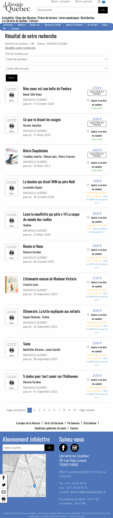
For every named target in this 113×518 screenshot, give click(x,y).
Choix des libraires (25, 17)
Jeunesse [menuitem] (21, 24)
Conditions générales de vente (50, 428)
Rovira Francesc (67, 156)
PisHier (46, 317)
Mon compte (60, 1)
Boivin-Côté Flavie (32, 94)
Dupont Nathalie (31, 317)
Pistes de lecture (47, 17)
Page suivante (87, 410)
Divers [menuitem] (105, 24)
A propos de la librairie (28, 423)
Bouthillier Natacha (33, 350)
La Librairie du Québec (15, 20)
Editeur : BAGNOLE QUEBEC (52, 43)
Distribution (87, 17)
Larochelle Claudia (32, 187)
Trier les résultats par (16, 53)
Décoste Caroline (32, 252)
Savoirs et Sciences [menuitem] (74, 24)
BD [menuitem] (4, 28)
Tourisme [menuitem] (15, 28)
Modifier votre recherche (20, 48)
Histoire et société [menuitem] (52, 24)
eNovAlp (81, 516)
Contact (34, 20)
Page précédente (16, 410)
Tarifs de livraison (53, 423)
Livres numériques (69, 17)
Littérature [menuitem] (8, 24)
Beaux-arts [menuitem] (35, 24)
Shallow (27, 225)
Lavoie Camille (53, 350)
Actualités (8, 17)
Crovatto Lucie (30, 285)
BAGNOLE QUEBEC (35, 100)
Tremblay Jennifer (32, 156)
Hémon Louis (50, 156)
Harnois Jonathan (32, 125)
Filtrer (11, 77)
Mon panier (84, 1)
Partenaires (73, 423)
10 (74, 410)
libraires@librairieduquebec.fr (97, 199)
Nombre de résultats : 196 (19, 43)
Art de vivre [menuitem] (92, 24)
